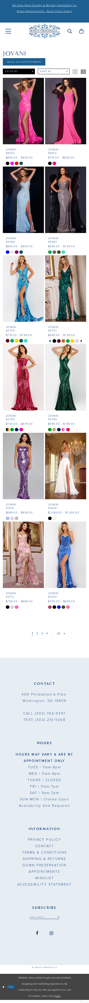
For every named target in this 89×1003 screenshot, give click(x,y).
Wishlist (44, 880)
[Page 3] (40, 635)
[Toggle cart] (81, 31)
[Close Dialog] (4, 990)
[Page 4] (46, 635)
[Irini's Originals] (44, 31)
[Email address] (45, 919)
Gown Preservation (45, 867)
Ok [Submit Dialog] (13, 989)
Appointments (44, 874)
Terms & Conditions (44, 854)
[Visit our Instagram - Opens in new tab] (51, 936)
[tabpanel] (54, 343)
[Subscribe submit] (62, 919)
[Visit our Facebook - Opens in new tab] (37, 936)
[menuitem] (8, 31)
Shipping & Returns (44, 861)
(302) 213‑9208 (44, 722)
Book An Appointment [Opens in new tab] (30, 62)
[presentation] (23, 113)
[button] (69, 31)
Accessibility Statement (44, 886)
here (57, 999)
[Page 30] (61, 635)
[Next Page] (68, 635)
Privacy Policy (44, 842)
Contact (44, 848)
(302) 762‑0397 (44, 715)
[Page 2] (34, 635)
